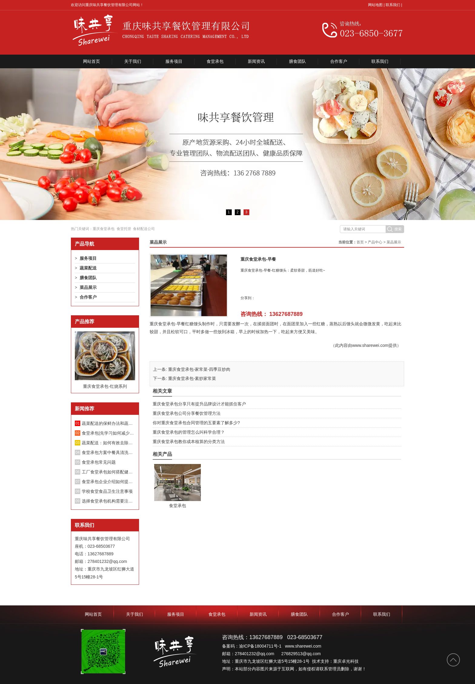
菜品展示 (88, 287)
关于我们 (132, 61)
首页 (360, 242)
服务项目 (173, 61)
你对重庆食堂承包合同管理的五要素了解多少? (196, 422)
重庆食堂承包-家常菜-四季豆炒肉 (199, 369)
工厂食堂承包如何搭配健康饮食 (108, 471)
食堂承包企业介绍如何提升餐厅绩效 (108, 481)
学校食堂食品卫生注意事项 (107, 491)
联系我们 (393, 5)
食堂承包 (215, 61)
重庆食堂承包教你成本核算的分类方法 (189, 441)
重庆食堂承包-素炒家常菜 (192, 378)
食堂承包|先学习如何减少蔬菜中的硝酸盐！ (108, 433)
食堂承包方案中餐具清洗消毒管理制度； (108, 452)
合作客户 (338, 61)
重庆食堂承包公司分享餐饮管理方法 (187, 413)
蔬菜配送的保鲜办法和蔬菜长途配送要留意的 (108, 423)
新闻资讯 (256, 61)
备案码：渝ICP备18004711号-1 (252, 646)
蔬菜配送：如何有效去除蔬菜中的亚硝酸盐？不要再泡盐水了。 (108, 442)
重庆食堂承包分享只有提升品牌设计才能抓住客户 (199, 403)
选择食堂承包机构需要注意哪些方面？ (108, 501)
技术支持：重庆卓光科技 (335, 661)
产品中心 (375, 242)
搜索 (398, 229)
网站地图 (375, 5)
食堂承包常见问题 (99, 462)
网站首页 (91, 61)
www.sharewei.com (370, 345)
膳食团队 (297, 61)
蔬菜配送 (88, 268)
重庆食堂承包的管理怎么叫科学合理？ (189, 432)
